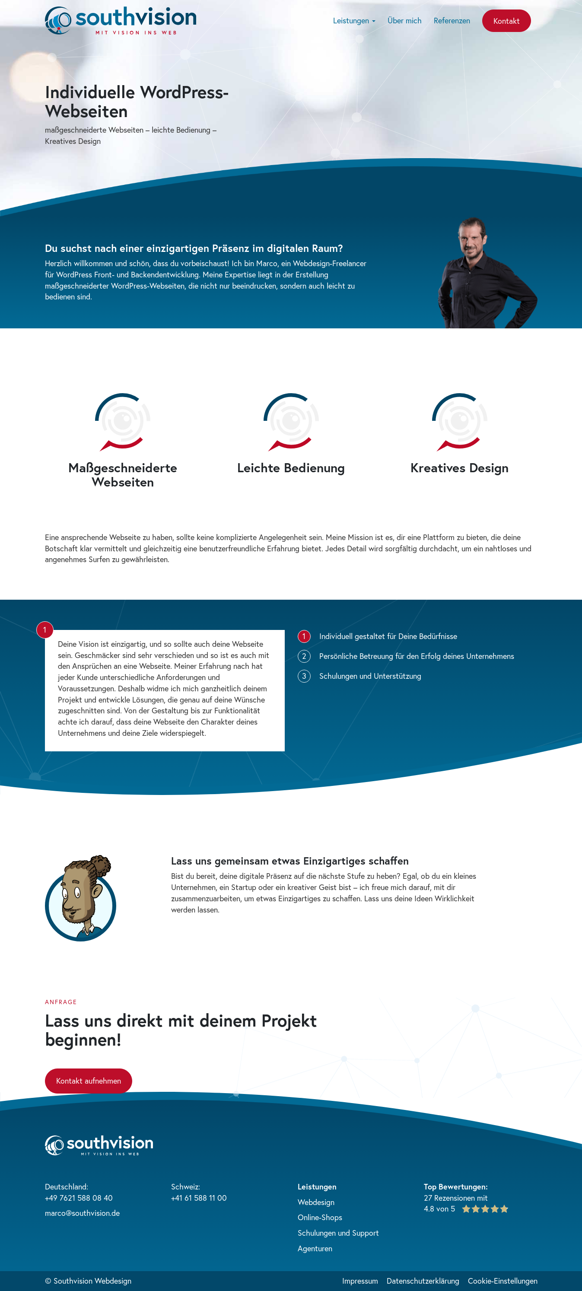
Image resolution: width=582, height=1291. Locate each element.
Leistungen (354, 20)
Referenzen (452, 20)
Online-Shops (320, 1217)
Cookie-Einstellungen (502, 1280)
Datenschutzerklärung (423, 1280)
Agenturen (315, 1248)
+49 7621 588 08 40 (79, 1197)
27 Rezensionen (449, 1197)
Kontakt (506, 21)
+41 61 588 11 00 (199, 1197)
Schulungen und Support (338, 1232)
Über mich (405, 20)
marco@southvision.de (82, 1213)
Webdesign (316, 1202)
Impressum (360, 1280)
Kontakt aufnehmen (88, 1080)
